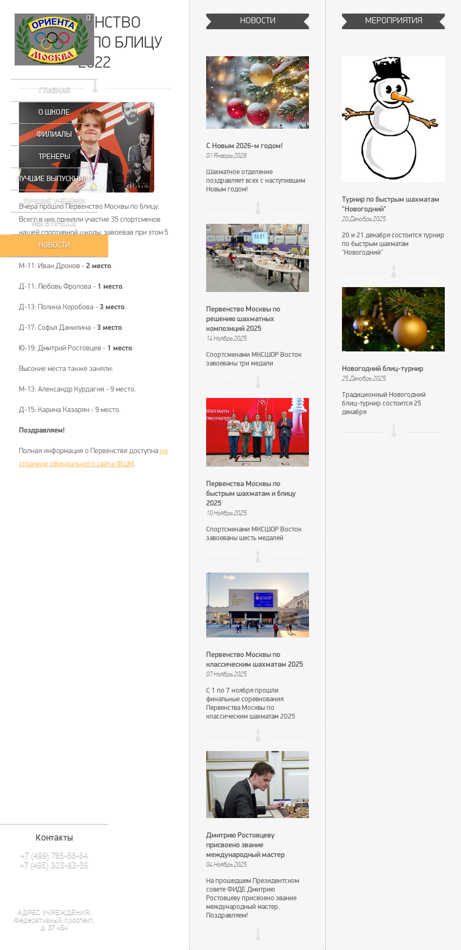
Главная (54, 90)
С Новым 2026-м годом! (244, 146)
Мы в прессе (54, 223)
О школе (54, 112)
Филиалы (54, 134)
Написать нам (54, 887)
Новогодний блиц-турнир (382, 369)
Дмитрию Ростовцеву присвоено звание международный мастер (245, 845)
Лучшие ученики (54, 200)
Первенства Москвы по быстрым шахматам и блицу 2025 (251, 494)
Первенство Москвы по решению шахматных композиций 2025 (243, 319)
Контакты (54, 837)
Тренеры (54, 156)
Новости (54, 245)
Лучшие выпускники (54, 178)
